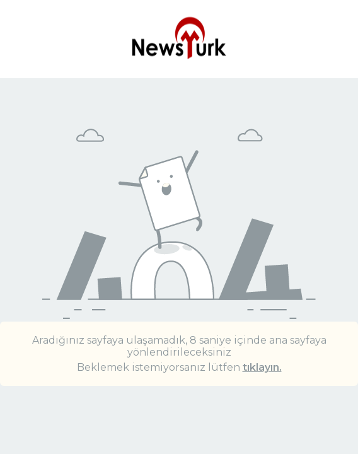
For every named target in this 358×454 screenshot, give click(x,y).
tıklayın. (262, 367)
